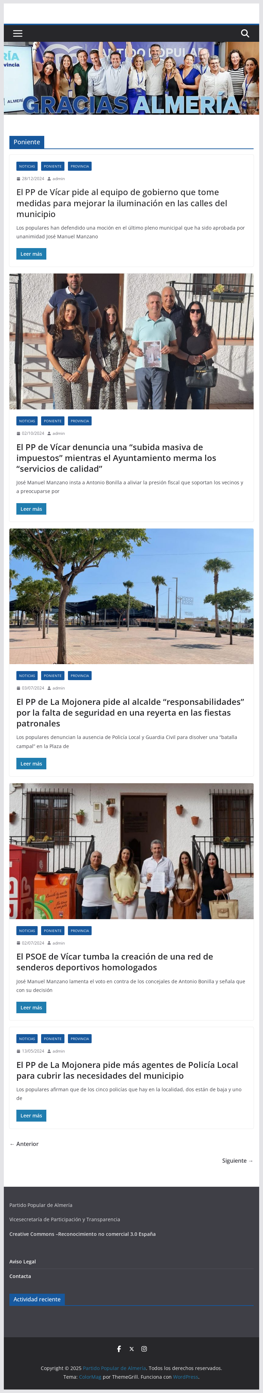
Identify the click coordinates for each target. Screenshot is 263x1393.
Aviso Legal (22, 1261)
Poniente (53, 166)
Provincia (80, 166)
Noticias (27, 166)
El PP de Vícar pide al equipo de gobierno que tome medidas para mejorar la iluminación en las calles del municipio (121, 202)
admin (59, 179)
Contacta (20, 1276)
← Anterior (24, 1144)
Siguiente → (238, 1160)
